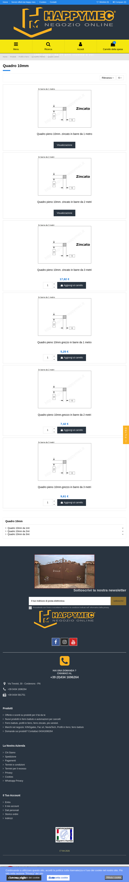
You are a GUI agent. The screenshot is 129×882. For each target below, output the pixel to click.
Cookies (43, 2)
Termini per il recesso (15, 768)
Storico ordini (11, 814)
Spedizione (10, 756)
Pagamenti (10, 760)
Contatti (53, 2)
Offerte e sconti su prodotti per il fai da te (25, 715)
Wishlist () (103, 2)
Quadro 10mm (14, 521)
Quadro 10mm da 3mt (19, 534)
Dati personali (12, 810)
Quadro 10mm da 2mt (19, 531)
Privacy (8, 772)
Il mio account (12, 806)
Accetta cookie (58, 877)
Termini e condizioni (15, 764)
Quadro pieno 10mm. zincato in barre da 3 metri (64, 270)
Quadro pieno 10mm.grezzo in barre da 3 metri (64, 487)
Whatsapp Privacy (14, 780)
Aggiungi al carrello (71, 285)
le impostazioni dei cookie (24, 877)
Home (5, 2)
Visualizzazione (64, 145)
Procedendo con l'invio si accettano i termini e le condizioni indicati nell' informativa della (71, 607)
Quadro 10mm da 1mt (19, 528)
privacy (106, 607)
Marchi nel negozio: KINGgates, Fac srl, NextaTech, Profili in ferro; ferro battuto (44, 727)
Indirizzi (9, 818)
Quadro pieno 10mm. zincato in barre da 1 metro (64, 134)
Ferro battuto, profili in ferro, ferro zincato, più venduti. (31, 723)
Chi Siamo (10, 752)
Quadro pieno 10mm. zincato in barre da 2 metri (64, 202)
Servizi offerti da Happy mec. (23, 2)
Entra (7, 802)
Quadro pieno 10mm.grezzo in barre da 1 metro (64, 342)
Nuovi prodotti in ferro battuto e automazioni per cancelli (33, 719)
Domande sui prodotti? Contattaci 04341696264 (29, 731)
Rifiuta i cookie (113, 877)
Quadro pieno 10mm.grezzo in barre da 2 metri (64, 414)
